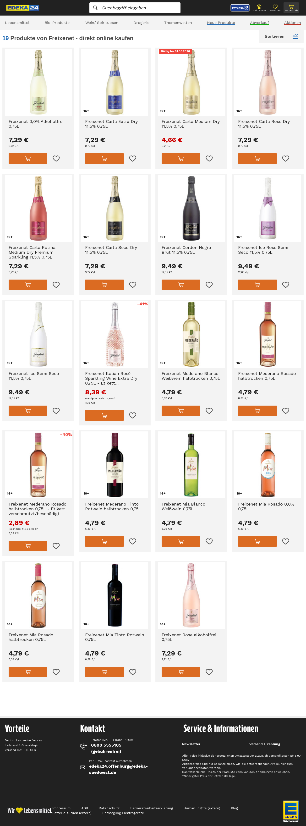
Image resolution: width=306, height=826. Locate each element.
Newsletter (191, 744)
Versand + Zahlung (264, 744)
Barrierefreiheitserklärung (151, 808)
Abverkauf (259, 22)
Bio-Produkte (57, 22)
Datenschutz (109, 808)
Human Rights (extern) (202, 808)
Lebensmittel (17, 22)
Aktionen (292, 22)
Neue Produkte (221, 22)
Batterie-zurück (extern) (72, 813)
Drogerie (141, 22)
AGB (84, 808)
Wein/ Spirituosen (101, 22)
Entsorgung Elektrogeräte (123, 813)
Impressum (61, 808)
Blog (234, 808)
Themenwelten (178, 22)
